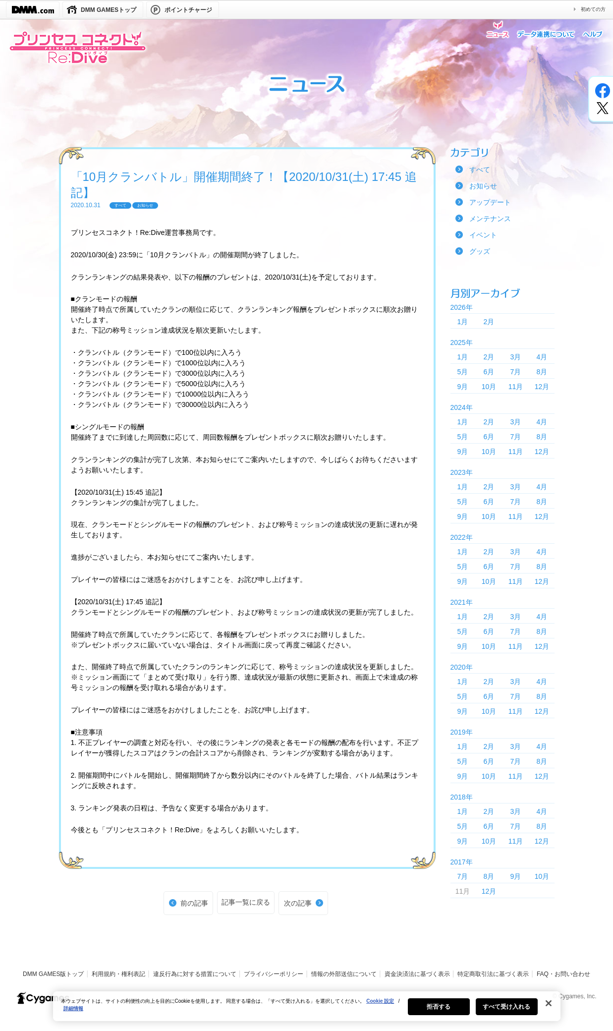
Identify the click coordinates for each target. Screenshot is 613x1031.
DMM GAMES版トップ (53, 974)
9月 (462, 387)
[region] (306, 1013)
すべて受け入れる (507, 1013)
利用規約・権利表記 (118, 974)
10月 (489, 387)
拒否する (438, 1013)
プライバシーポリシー (273, 974)
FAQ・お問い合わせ (563, 974)
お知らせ (483, 186)
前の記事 (194, 903)
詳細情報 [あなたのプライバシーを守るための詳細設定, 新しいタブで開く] (73, 1015)
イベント (483, 235)
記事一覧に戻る (246, 902)
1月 (462, 322)
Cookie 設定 (380, 1008)
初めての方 (593, 9)
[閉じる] (548, 1010)
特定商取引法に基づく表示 (493, 974)
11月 (515, 387)
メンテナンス (490, 219)
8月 (542, 372)
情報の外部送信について (344, 974)
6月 (489, 372)
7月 (515, 372)
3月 (515, 357)
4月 (542, 357)
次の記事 (298, 903)
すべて (479, 169)
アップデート (490, 202)
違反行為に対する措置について (194, 974)
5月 (462, 372)
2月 (489, 322)
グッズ (479, 251)
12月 (542, 387)
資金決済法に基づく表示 (417, 974)
